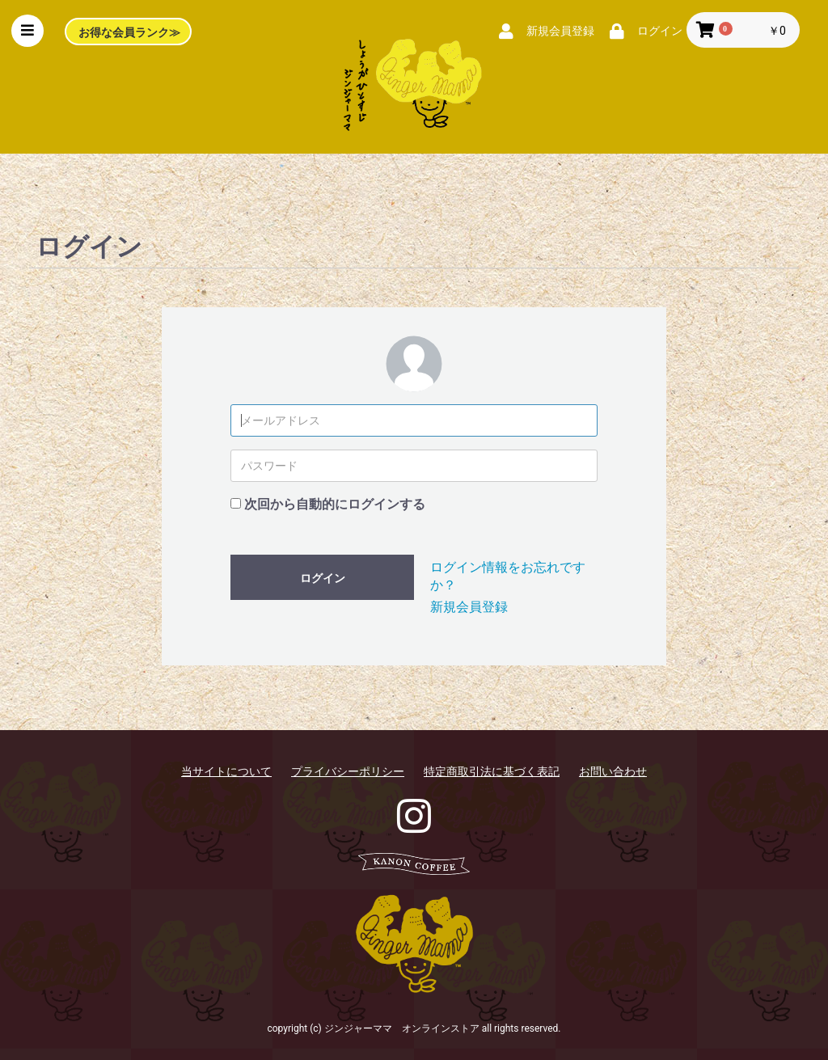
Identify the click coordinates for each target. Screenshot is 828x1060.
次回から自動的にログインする (334, 504)
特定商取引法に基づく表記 (492, 771)
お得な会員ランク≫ (129, 32)
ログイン (322, 578)
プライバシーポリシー (347, 771)
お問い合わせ (613, 771)
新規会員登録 (469, 606)
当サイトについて (226, 771)
